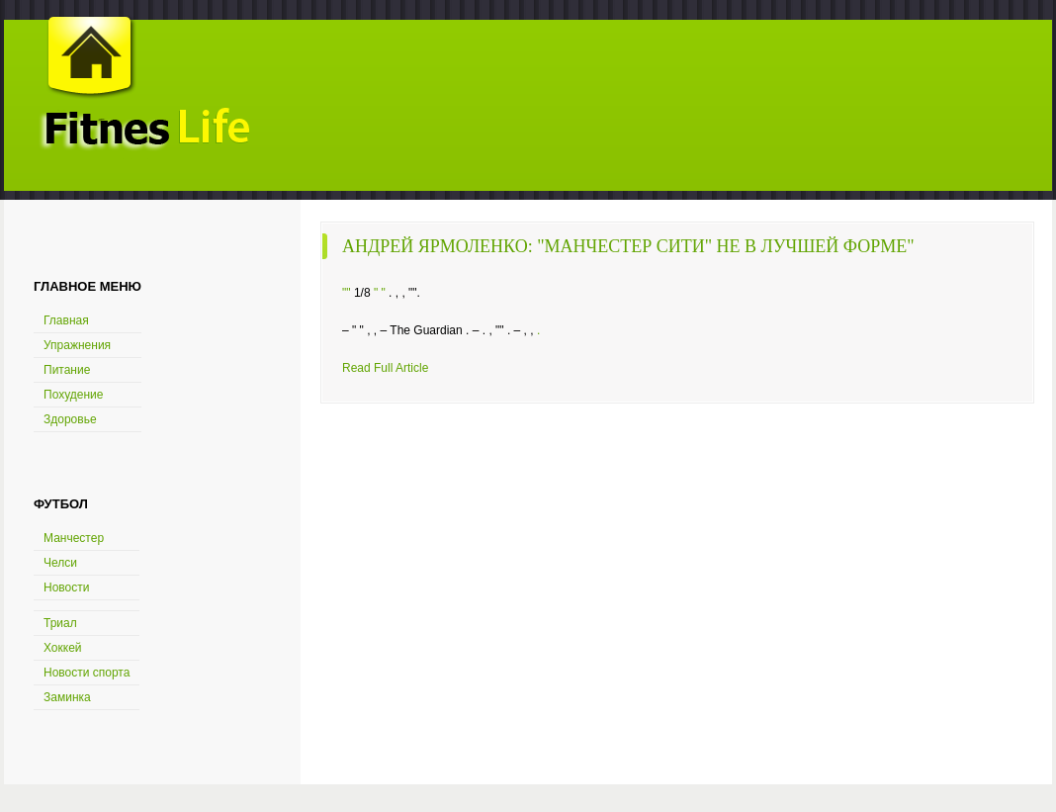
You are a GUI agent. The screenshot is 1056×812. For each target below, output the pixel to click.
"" (346, 293)
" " (380, 293)
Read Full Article (385, 368)
